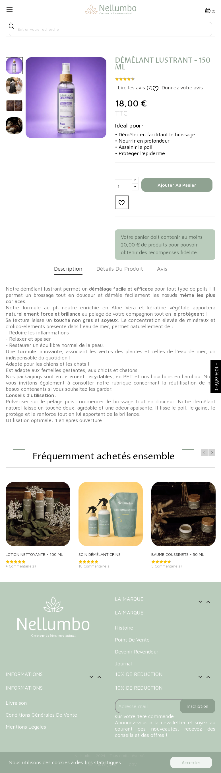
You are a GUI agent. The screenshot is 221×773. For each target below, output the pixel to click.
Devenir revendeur (136, 652)
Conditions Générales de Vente (41, 715)
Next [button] (211, 452)
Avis (162, 268)
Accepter (191, 762)
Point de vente (132, 640)
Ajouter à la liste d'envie (122, 202)
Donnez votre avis (181, 88)
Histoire (124, 628)
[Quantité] (123, 186)
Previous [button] (204, 452)
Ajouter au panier (177, 185)
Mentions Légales (26, 727)
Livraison (16, 703)
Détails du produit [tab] (119, 268)
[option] (14, 65)
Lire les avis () (134, 88)
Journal (123, 664)
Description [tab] (68, 268)
